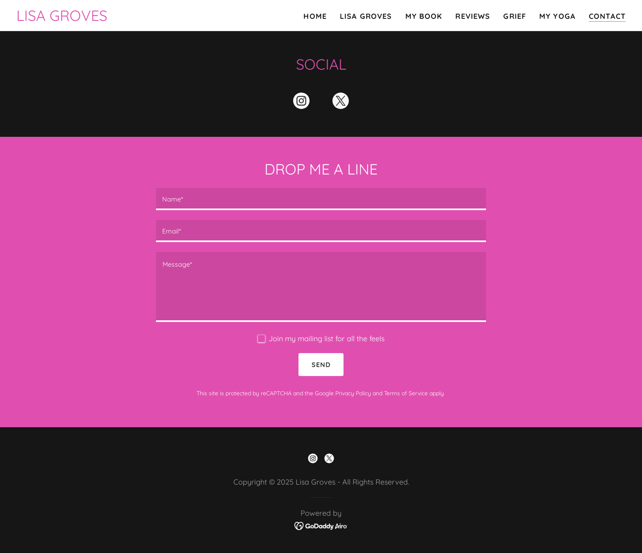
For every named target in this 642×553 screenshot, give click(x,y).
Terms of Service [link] (406, 393)
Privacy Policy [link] (353, 393)
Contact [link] (607, 16)
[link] (61, 18)
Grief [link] (514, 16)
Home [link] (315, 16)
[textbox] (321, 199)
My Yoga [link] (557, 16)
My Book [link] (424, 16)
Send (321, 364)
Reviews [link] (472, 16)
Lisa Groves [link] (366, 16)
